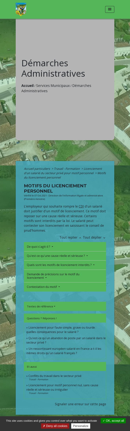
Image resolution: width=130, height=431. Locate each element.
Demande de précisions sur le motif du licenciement (53, 276)
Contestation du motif (42, 287)
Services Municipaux (53, 85)
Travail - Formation (67, 169)
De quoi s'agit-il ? (39, 247)
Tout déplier (94, 237)
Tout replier (71, 237)
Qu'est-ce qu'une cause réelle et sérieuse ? (56, 256)
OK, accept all (113, 420)
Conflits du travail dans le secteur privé (54, 376)
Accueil (27, 85)
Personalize (80, 426)
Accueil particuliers (37, 169)
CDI (81, 206)
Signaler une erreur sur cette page (80, 404)
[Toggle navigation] (109, 9)
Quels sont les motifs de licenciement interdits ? (59, 265)
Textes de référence (40, 306)
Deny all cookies (55, 426)
